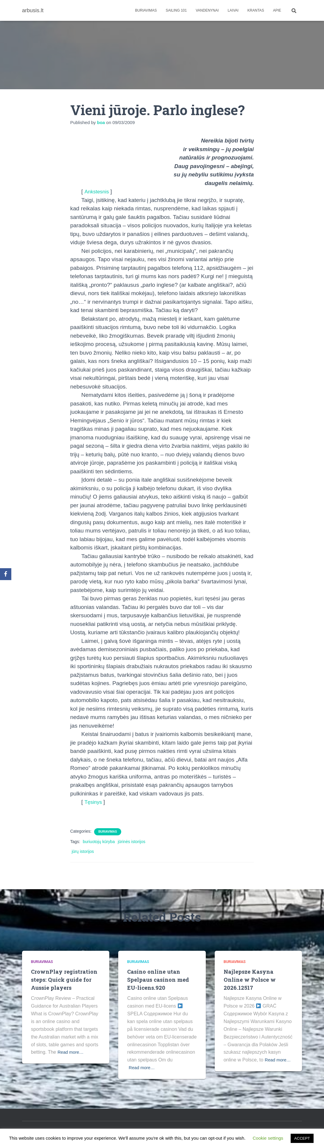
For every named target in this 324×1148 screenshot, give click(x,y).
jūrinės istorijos (131, 841)
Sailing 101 (176, 10)
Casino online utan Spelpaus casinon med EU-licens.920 (158, 979)
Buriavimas (146, 10)
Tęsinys (94, 802)
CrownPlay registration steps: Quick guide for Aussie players (64, 979)
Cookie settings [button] (268, 1138)
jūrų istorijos (83, 851)
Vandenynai (207, 10)
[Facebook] (5, 574)
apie (277, 10)
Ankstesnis (98, 191)
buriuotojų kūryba (99, 841)
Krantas (255, 10)
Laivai (233, 10)
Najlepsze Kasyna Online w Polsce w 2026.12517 (250, 979)
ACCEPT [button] (302, 1138)
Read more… (71, 1052)
